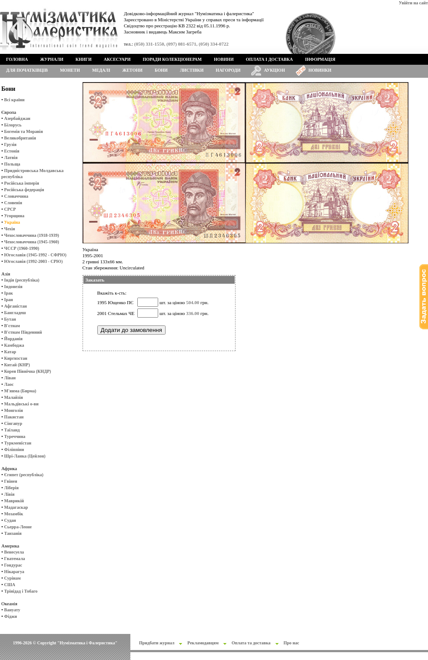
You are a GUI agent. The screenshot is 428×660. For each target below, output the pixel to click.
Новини (224, 59)
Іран (8, 299)
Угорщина (14, 215)
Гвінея (10, 481)
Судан (10, 520)
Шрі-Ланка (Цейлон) (25, 456)
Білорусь (13, 125)
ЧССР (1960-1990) (21, 248)
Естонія (12, 151)
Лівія (9, 494)
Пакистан (14, 417)
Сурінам (12, 578)
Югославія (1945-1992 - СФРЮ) (35, 254)
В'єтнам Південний (23, 332)
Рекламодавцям (203, 642)
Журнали (51, 59)
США (9, 584)
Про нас (291, 642)
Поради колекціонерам (172, 59)
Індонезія (13, 286)
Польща (12, 164)
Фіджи (10, 616)
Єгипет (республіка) (23, 474)
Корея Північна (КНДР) (27, 371)
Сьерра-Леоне (18, 526)
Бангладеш (15, 312)
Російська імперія (21, 183)
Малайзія (13, 397)
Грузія (10, 144)
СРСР (10, 209)
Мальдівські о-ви (21, 403)
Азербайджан (17, 118)
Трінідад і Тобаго (21, 591)
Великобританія (20, 138)
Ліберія (11, 487)
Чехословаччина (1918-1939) (31, 235)
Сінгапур (13, 423)
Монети (70, 70)
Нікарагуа (14, 571)
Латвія (11, 157)
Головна (17, 59)
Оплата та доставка (251, 642)
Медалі (101, 70)
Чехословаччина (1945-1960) (31, 241)
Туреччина (15, 436)
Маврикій (14, 500)
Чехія (9, 228)
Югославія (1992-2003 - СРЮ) (33, 261)
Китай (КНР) (17, 364)
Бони (161, 70)
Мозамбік (13, 513)
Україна (12, 222)
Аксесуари (117, 59)
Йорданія (13, 338)
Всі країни (14, 99)
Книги (84, 59)
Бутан (10, 319)
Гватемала (14, 558)
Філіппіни (14, 449)
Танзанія (13, 533)
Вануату (12, 609)
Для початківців (27, 70)
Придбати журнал (156, 642)
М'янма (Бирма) (20, 390)
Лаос (9, 384)
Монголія (13, 410)
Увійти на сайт (413, 2)
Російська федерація (24, 189)
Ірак (8, 293)
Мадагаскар (16, 507)
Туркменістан (18, 443)
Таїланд (12, 430)
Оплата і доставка (269, 59)
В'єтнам (12, 325)
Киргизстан (15, 358)
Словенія (13, 202)
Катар (10, 351)
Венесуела (14, 552)
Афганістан (15, 306)
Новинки (320, 70)
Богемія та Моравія (23, 131)
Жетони (133, 70)
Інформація (320, 59)
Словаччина (16, 196)
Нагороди (228, 70)
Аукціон (274, 70)
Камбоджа (14, 345)
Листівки (192, 70)
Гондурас (13, 565)
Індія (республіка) (22, 280)
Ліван (10, 377)
